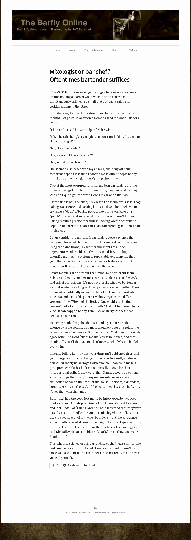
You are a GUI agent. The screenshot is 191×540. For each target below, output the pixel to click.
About (71, 50)
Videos (134, 50)
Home (55, 50)
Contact (116, 50)
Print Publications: (94, 50)
